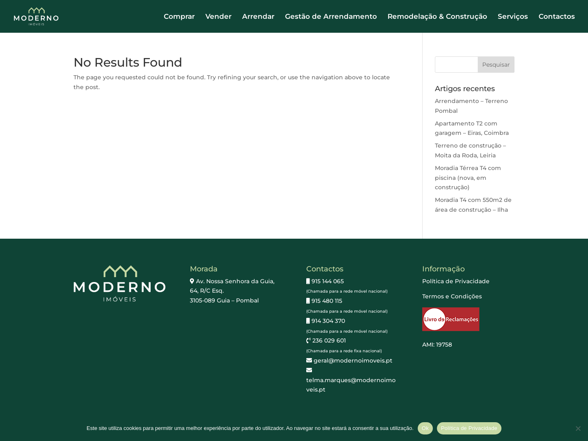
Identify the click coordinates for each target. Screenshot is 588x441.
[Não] (578, 428)
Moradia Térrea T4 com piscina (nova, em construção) (468, 177)
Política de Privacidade (456, 281)
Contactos (557, 16)
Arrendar (258, 16)
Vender (218, 16)
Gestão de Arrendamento (331, 16)
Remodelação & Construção (437, 16)
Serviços (513, 16)
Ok (425, 428)
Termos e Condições (452, 296)
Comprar (179, 16)
